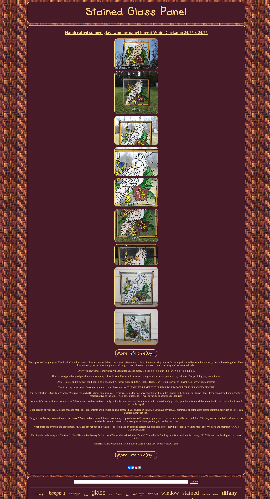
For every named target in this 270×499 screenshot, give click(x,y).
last (127, 495)
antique (74, 494)
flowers (119, 494)
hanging (57, 493)
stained (190, 493)
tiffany (229, 493)
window (170, 493)
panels (153, 494)
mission (206, 494)
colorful (40, 494)
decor (86, 495)
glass (98, 492)
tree (110, 494)
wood (215, 494)
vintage (138, 494)
